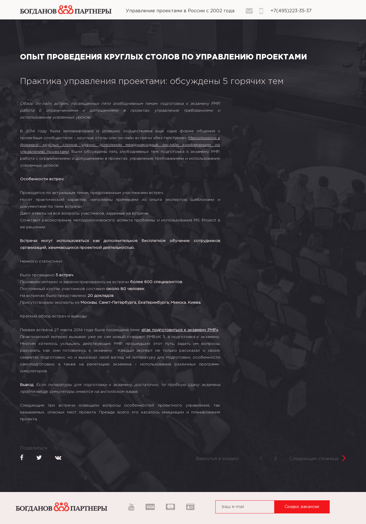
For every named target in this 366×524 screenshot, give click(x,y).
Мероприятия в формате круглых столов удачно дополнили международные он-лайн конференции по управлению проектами (120, 144)
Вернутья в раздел (217, 459)
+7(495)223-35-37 (291, 11)
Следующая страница (317, 457)
